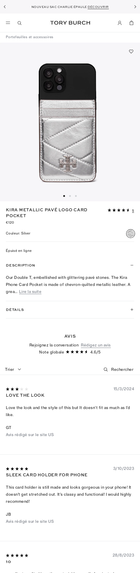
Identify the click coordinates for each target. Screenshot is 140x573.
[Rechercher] (122, 452)
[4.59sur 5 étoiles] (119, 210)
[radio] (130, 233)
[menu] (9, 23)
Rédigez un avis (96, 428)
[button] (121, 210)
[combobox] (13, 453)
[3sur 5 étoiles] (17, 473)
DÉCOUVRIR (98, 7)
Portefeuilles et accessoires (30, 37)
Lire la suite (30, 291)
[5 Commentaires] (133, 211)
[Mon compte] (120, 23)
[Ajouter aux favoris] (131, 51)
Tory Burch (70, 23)
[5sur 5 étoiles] (17, 552)
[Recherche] (20, 23)
